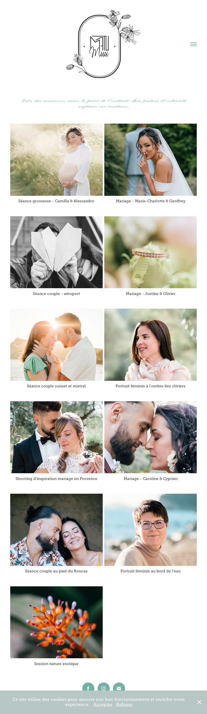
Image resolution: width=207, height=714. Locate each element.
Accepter (102, 704)
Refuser (124, 704)
